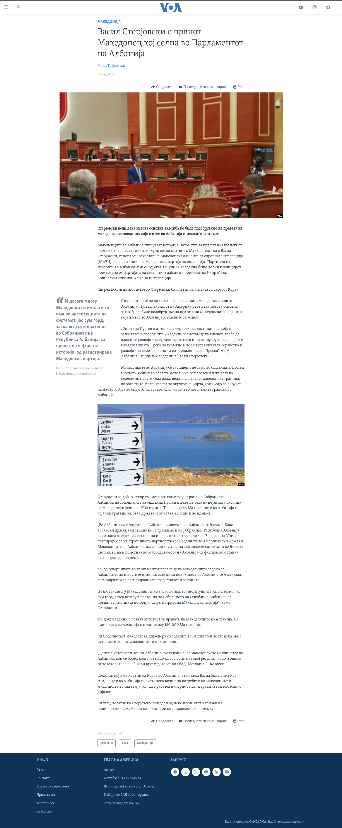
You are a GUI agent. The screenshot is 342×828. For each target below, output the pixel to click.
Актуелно (111, 770)
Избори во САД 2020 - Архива (127, 795)
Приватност (46, 795)
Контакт (43, 778)
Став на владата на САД (122, 803)
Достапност (45, 803)
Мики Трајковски (111, 66)
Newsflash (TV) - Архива (122, 778)
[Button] (162, 87)
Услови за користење (53, 786)
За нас (41, 770)
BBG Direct (44, 811)
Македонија (109, 22)
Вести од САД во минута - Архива (129, 786)
